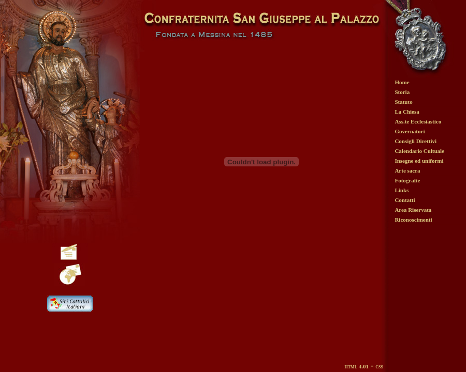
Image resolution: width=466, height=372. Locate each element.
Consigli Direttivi (415, 141)
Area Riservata (413, 210)
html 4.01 (357, 366)
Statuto (403, 102)
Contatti (405, 200)
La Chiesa (407, 112)
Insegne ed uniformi (419, 161)
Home (402, 82)
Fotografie (407, 180)
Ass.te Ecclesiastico (418, 121)
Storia (402, 92)
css (379, 366)
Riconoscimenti (413, 219)
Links (402, 190)
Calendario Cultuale (419, 151)
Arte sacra (407, 170)
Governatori (410, 131)
